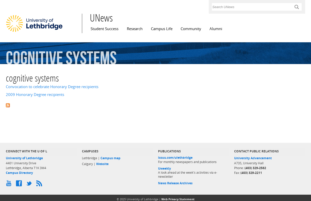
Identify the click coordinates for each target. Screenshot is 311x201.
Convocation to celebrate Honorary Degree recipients (52, 86)
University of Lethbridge (24, 158)
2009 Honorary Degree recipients (35, 94)
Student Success (104, 28)
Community (191, 28)
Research (135, 28)
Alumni (216, 28)
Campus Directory (19, 173)
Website (102, 164)
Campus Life (161, 28)
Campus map (110, 158)
